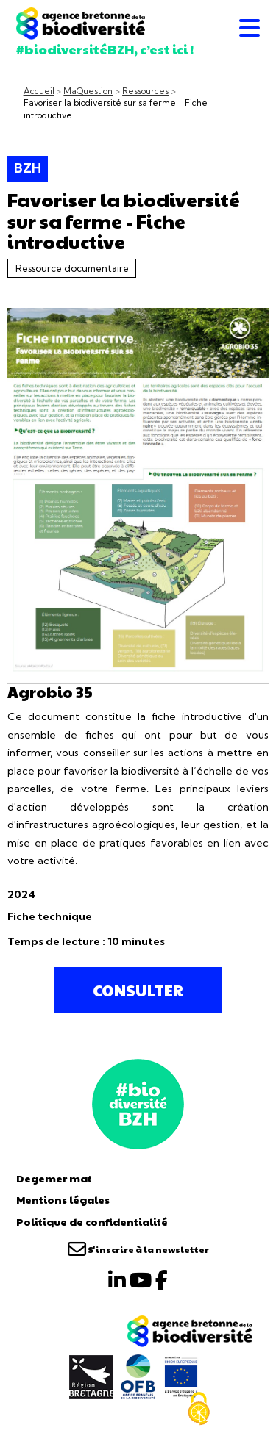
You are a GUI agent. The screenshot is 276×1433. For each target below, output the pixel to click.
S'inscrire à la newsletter (138, 1249)
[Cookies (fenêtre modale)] (198, 1408)
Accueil (39, 91)
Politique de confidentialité (92, 1221)
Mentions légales (63, 1199)
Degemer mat (54, 1178)
